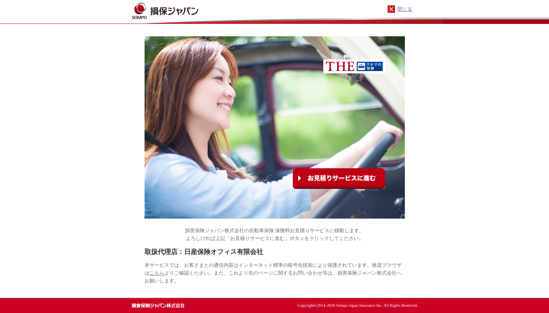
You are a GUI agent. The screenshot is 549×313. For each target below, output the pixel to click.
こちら (157, 273)
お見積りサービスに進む (339, 178)
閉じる (404, 9)
